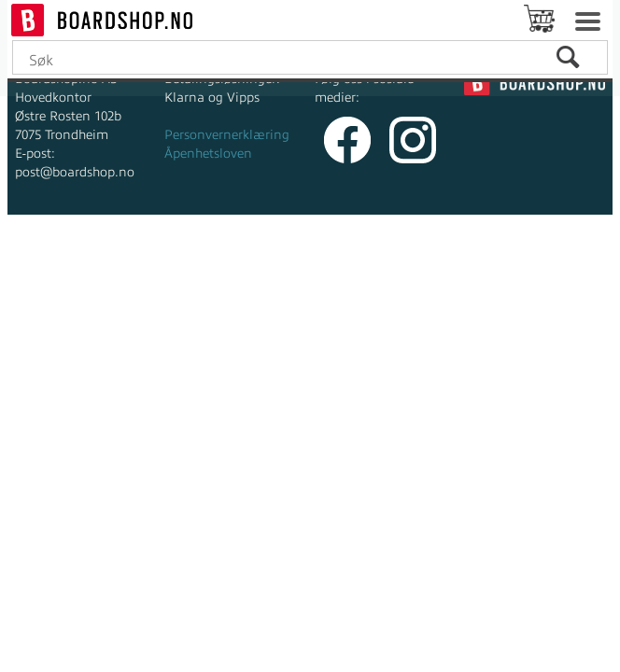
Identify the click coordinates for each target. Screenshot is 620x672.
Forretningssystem (152, 252)
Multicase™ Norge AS (458, 252)
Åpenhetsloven (208, 154)
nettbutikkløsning (282, 252)
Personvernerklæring (226, 135)
